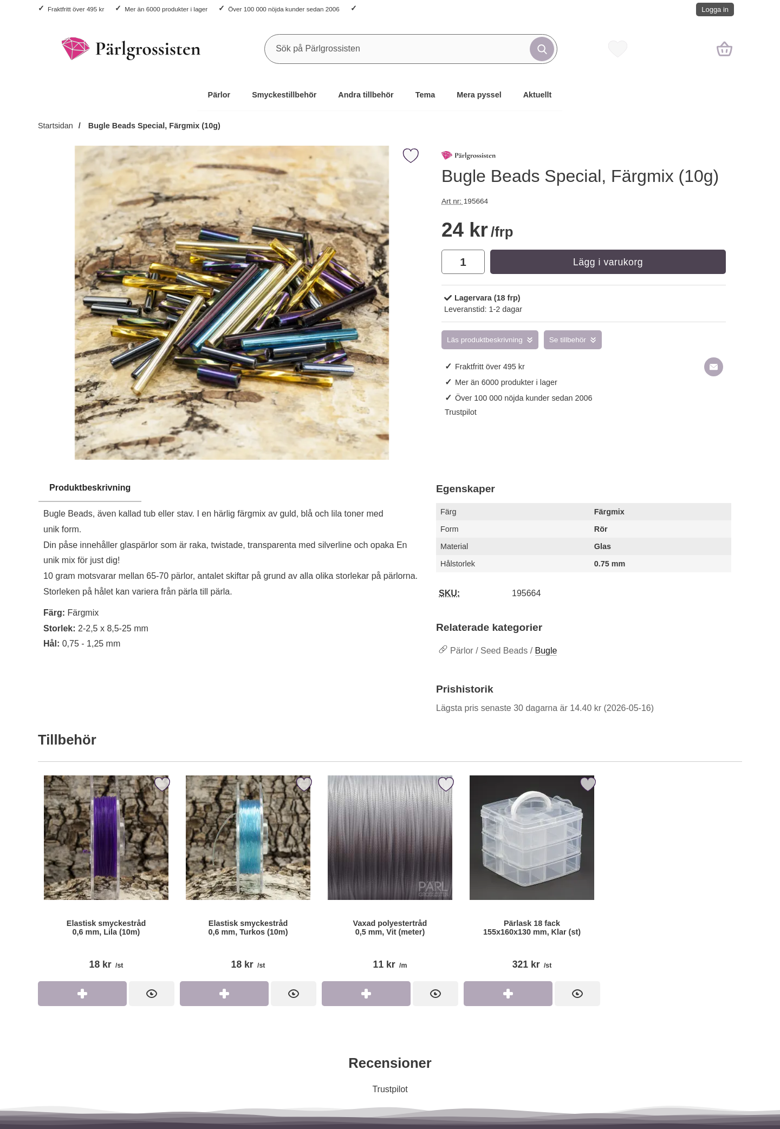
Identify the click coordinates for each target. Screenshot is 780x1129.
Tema (425, 94)
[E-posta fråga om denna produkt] (713, 366)
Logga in (715, 9)
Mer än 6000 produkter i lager (166, 8)
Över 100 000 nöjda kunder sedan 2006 (283, 8)
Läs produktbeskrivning (485, 340)
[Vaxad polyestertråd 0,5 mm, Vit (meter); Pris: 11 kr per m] (390, 877)
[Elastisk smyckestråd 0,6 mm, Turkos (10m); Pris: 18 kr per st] (248, 877)
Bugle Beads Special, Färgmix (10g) (153, 125)
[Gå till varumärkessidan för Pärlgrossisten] (468, 157)
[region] (231, 488)
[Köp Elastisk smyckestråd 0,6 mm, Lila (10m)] (82, 993)
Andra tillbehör (365, 94)
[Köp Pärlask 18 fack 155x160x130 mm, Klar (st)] (508, 993)
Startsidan (55, 125)
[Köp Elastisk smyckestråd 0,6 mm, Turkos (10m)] (224, 993)
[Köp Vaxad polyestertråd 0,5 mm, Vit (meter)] (366, 993)
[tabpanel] (231, 569)
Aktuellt (537, 94)
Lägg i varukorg (608, 262)
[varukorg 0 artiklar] (724, 48)
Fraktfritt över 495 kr (76, 8)
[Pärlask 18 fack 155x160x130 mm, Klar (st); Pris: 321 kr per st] (532, 877)
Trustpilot (461, 412)
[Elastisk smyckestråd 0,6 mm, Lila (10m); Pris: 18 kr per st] (106, 877)
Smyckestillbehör (284, 94)
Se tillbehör (567, 340)
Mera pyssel (479, 94)
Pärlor (219, 94)
